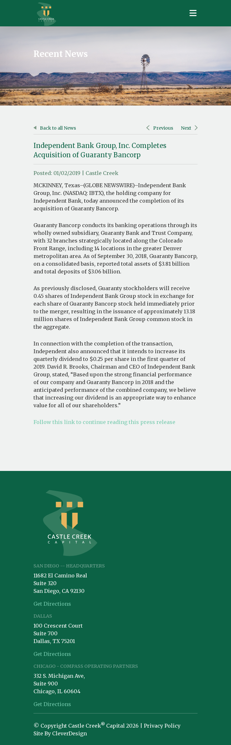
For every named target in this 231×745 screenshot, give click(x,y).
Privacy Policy (162, 725)
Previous (159, 128)
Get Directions (52, 604)
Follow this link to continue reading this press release (104, 422)
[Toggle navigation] (193, 13)
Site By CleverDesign (60, 733)
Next (189, 128)
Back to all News (54, 128)
